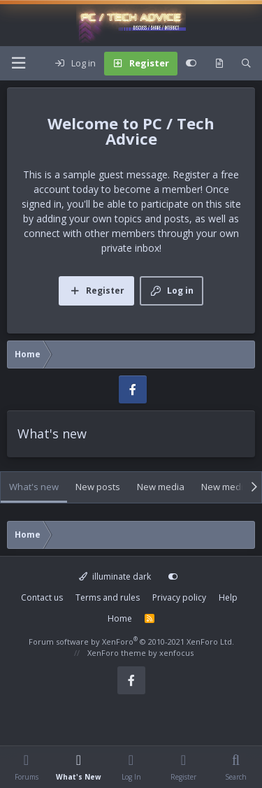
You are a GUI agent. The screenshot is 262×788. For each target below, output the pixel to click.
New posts (97, 486)
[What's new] (219, 64)
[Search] (246, 64)
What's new (34, 486)
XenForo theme (116, 652)
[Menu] (18, 63)
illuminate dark (115, 576)
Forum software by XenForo (131, 641)
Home (120, 618)
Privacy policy (179, 597)
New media (160, 486)
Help (228, 597)
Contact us (42, 597)
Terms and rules (107, 597)
